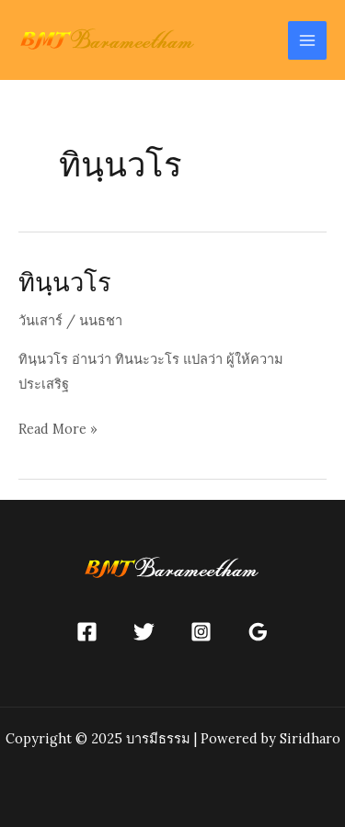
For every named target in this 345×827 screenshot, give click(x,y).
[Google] (258, 631)
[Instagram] (201, 631)
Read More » (58, 428)
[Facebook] (87, 631)
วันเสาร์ (40, 320)
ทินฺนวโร (64, 281)
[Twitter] (144, 631)
